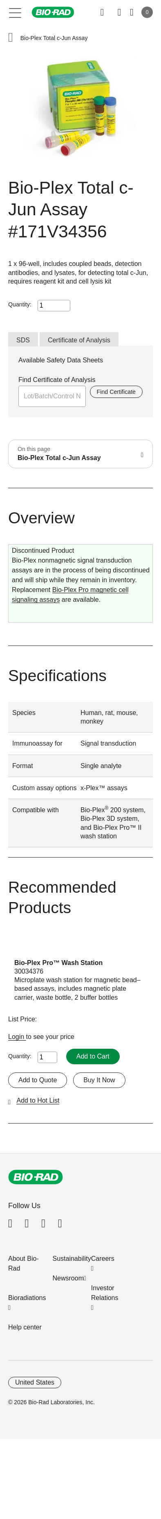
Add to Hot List (37, 1100)
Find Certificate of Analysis (57, 379)
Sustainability (72, 1258)
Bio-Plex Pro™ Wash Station (58, 962)
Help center (25, 1327)
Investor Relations (105, 1292)
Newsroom (68, 1278)
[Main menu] (15, 12)
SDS (23, 340)
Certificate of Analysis (79, 340)
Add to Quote (37, 1080)
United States (34, 1382)
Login (17, 1036)
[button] (10, 38)
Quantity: (19, 304)
